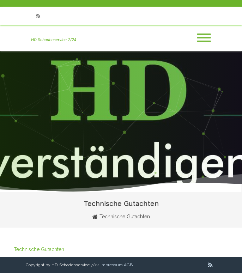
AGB (128, 264)
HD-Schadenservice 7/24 (53, 39)
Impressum (112, 264)
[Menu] (204, 38)
